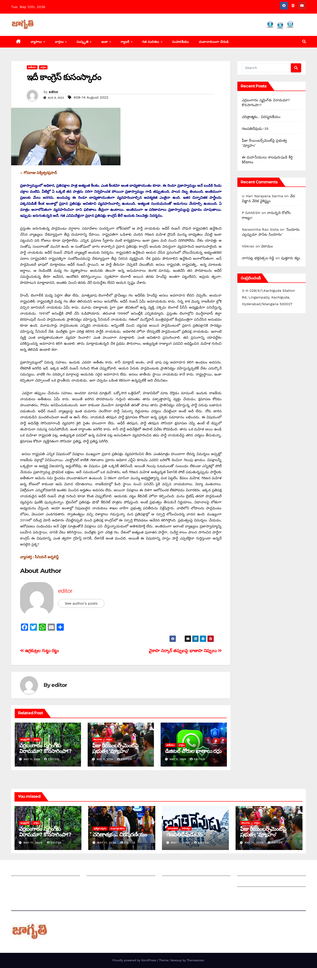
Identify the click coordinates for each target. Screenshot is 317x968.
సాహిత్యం (186, 828)
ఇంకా (105, 42)
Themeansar (195, 960)
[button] (304, 41)
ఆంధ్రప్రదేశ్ (25, 739)
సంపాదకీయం (180, 42)
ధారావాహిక (173, 828)
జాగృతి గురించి (22, 871)
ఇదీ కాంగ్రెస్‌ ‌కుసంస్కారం (64, 77)
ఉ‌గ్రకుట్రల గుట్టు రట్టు (39, 650)
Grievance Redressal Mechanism (265, 871)
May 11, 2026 (33, 842)
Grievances (247, 882)
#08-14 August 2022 (91, 97)
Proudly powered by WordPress (134, 960)
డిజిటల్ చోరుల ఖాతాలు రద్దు (193, 751)
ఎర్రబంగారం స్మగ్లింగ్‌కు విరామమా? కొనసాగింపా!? (45, 748)
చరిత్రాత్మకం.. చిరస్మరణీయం (261, 117)
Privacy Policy (249, 893)
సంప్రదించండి (20, 882)
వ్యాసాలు (37, 42)
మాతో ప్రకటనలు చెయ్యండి (105, 882)
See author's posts (81, 603)
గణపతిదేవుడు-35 (255, 128)
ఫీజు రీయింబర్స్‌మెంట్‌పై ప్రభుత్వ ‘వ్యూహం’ (115, 748)
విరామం (267, 246)
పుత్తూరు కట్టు (290, 258)
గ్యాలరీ (125, 42)
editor (53, 92)
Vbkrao (248, 246)
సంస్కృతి (83, 42)
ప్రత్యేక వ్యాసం (100, 828)
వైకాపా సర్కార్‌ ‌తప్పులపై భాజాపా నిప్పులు (185, 650)
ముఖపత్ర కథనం (117, 828)
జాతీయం (32, 67)
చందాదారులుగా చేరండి (214, 42)
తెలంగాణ (97, 739)
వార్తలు (60, 42)
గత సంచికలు (151, 42)
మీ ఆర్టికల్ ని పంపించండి (104, 871)
